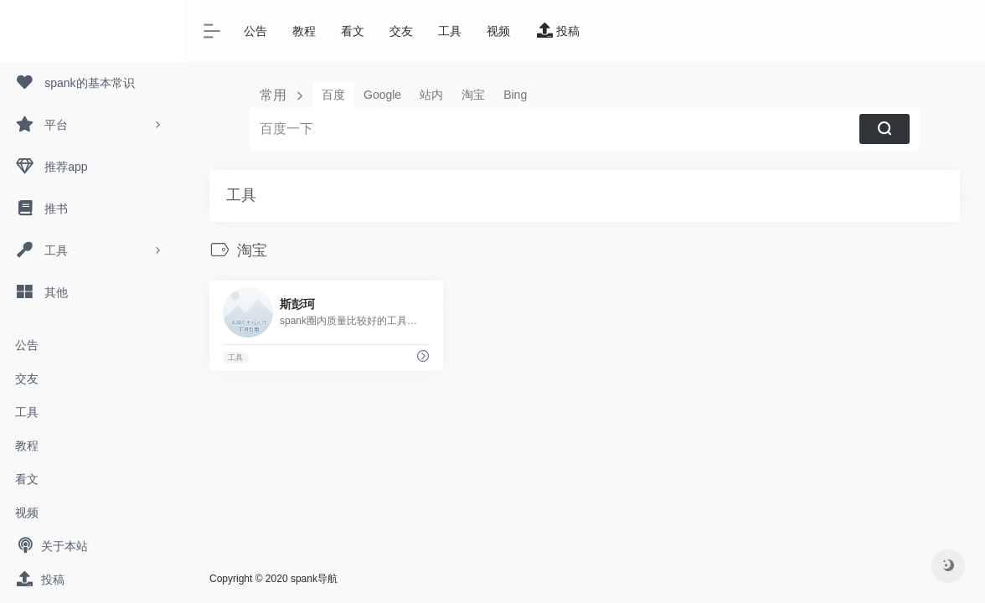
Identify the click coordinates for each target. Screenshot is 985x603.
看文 (27, 479)
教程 (27, 445)
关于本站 (51, 546)
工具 (27, 412)
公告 (27, 345)
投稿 (39, 579)
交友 (27, 378)
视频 (27, 512)
